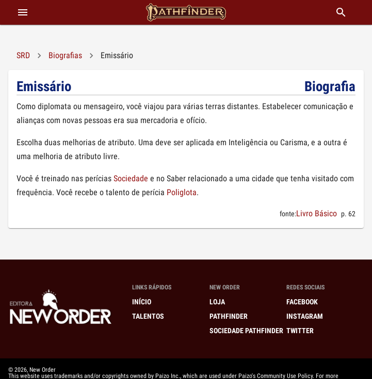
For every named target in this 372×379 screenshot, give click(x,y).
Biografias (65, 55)
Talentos (148, 316)
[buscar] (341, 12)
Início (141, 302)
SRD (23, 55)
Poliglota (182, 192)
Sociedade (131, 178)
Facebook (302, 302)
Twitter (300, 330)
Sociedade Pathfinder (246, 330)
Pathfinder (228, 316)
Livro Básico (316, 213)
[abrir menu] (22, 12)
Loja (217, 302)
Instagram (304, 316)
